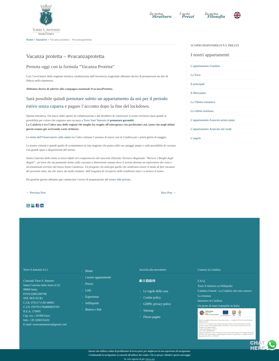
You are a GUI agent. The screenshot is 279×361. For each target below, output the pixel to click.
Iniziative (41, 39)
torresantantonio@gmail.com (50, 324)
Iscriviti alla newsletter (153, 269)
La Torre (196, 74)
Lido (88, 290)
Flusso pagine (151, 317)
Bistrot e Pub (93, 309)
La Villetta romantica (203, 102)
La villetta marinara (202, 111)
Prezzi (89, 283)
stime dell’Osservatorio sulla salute (51, 137)
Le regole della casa (155, 291)
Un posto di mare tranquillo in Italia (218, 305)
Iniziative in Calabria (210, 300)
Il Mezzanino (198, 92)
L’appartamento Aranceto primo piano (213, 120)
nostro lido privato (119, 179)
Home (29, 39)
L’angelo (196, 138)
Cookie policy (152, 297)
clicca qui (150, 359)
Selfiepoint (92, 303)
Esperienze (92, 296)
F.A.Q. (201, 280)
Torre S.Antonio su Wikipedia (215, 285)
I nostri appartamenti (98, 277)
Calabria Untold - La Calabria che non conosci (225, 290)
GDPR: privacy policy (157, 304)
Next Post (168, 192)
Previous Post (36, 192)
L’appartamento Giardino (205, 66)
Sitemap (148, 310)
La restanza (204, 295)
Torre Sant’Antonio (95, 120)
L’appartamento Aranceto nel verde (211, 129)
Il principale (198, 84)
